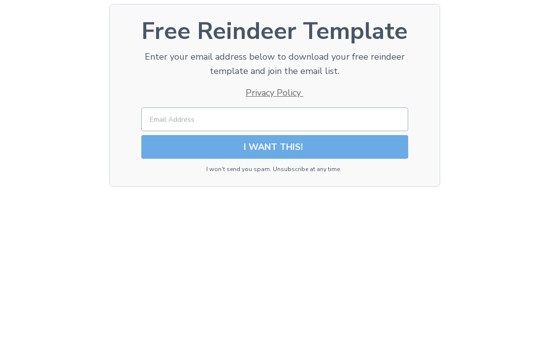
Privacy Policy (274, 93)
